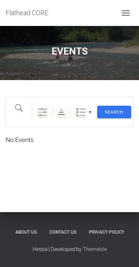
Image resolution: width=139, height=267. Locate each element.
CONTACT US (63, 232)
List (81, 112)
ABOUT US (26, 232)
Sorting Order (61, 112)
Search (114, 112)
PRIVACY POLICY (106, 232)
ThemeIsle (95, 249)
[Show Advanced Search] (42, 112)
